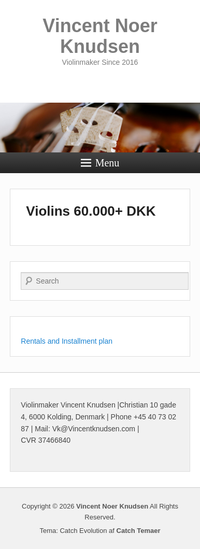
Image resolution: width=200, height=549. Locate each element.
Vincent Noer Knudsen (99, 36)
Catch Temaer (139, 530)
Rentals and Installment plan (66, 341)
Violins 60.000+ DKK (90, 211)
